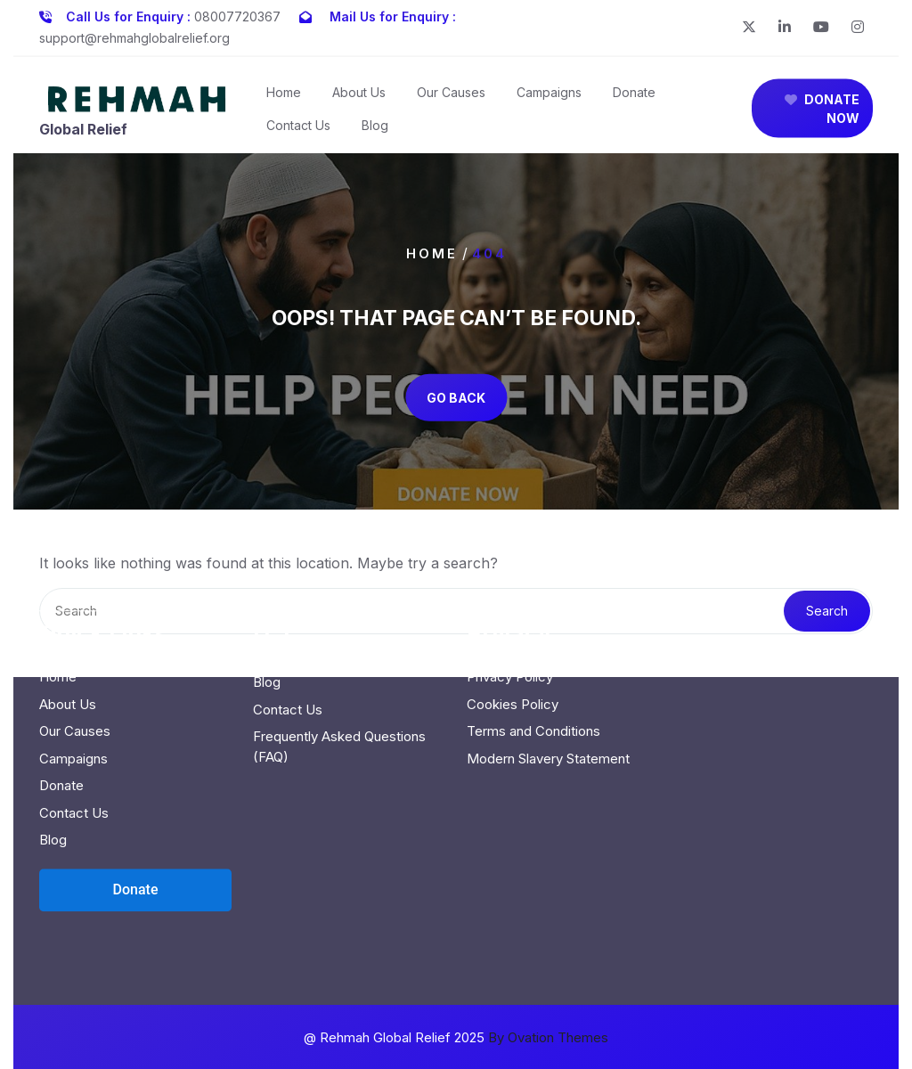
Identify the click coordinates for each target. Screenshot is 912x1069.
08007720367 (237, 12)
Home (283, 97)
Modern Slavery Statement (548, 681)
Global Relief (83, 134)
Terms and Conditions (533, 654)
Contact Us (298, 130)
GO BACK (456, 396)
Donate (634, 97)
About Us (359, 97)
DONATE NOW (822, 114)
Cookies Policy (512, 627)
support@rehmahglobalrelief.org (134, 34)
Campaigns (549, 97)
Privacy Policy (510, 600)
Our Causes (451, 97)
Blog (375, 130)
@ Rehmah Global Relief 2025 (456, 1037)
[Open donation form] (135, 813)
